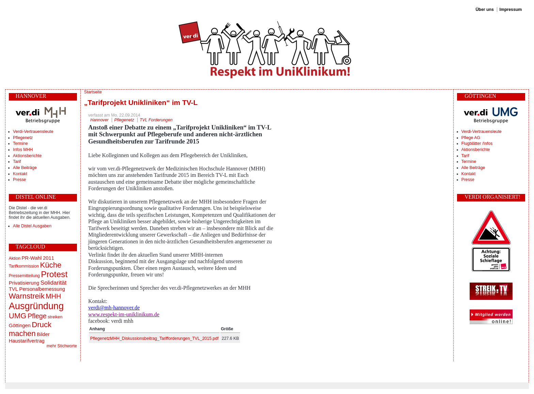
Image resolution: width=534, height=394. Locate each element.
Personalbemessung (42, 289)
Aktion (14, 258)
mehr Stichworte (62, 346)
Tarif (17, 161)
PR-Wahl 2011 (37, 258)
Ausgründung (36, 306)
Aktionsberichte (27, 155)
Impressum (511, 9)
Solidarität (54, 282)
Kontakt (20, 173)
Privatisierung (24, 283)
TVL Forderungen (156, 120)
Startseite (93, 92)
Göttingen (20, 325)
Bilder (43, 334)
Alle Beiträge (25, 167)
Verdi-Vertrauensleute (33, 131)
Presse (19, 179)
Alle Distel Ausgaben (32, 226)
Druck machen (30, 329)
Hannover (99, 120)
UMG (18, 316)
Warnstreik (27, 296)
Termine (20, 143)
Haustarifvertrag (27, 341)
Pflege (37, 316)
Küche (50, 265)
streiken (55, 317)
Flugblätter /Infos (477, 143)
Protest (54, 274)
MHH (53, 296)
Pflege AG (470, 137)
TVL (13, 289)
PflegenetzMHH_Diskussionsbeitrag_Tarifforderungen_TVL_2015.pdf (154, 338)
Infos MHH (23, 149)
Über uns (484, 9)
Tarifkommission (24, 266)
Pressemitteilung (24, 275)
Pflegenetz (23, 137)
